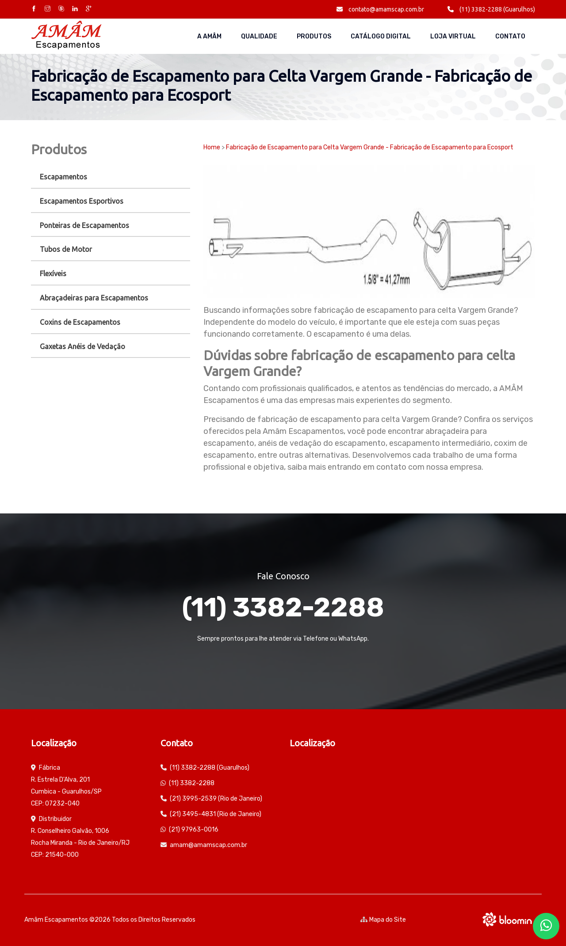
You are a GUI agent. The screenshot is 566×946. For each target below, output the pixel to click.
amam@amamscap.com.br (208, 845)
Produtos (314, 36)
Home (211, 147)
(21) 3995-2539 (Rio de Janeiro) (216, 798)
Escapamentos (63, 177)
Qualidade (259, 36)
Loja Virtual (453, 36)
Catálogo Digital (381, 36)
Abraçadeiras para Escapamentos (94, 298)
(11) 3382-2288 (283, 607)
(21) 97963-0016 (193, 829)
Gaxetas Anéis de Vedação (82, 346)
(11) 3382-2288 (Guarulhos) (491, 9)
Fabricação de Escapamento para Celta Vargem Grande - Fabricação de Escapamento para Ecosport (369, 147)
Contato (510, 36)
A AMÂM (209, 36)
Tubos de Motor (66, 249)
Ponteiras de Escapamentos (84, 225)
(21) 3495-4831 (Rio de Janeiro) (215, 814)
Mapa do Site (383, 919)
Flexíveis (53, 273)
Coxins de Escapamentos (80, 322)
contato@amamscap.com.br (380, 9)
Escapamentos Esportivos (81, 201)
